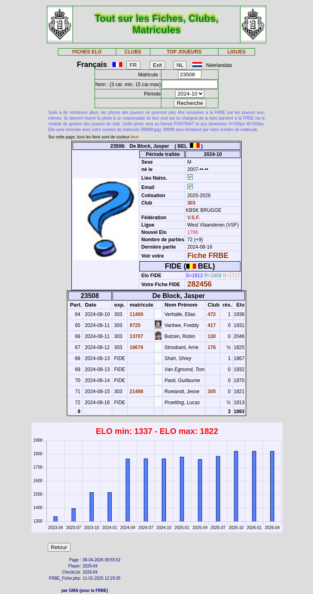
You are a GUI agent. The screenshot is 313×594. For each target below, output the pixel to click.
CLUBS (132, 52)
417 (211, 325)
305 (211, 391)
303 (190, 203)
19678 (135, 347)
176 (211, 347)
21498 (135, 391)
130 (211, 336)
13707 (135, 336)
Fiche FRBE (207, 255)
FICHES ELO (86, 52)
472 (211, 314)
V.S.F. (193, 217)
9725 (134, 325)
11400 (135, 314)
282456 (199, 284)
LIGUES (236, 52)
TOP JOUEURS (184, 52)
